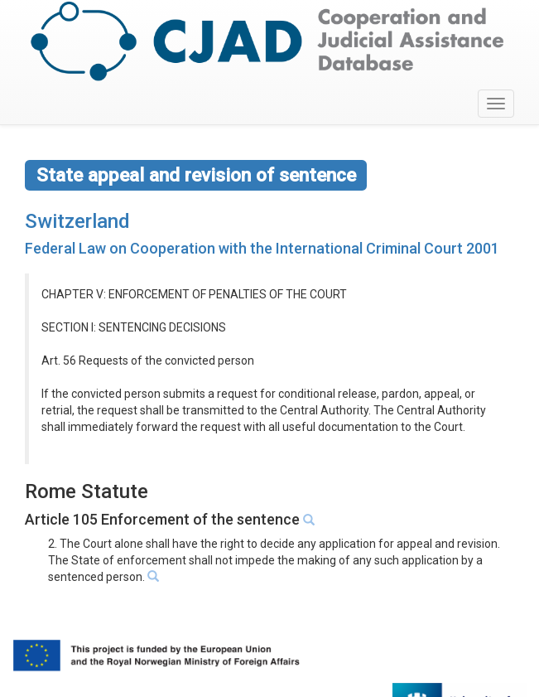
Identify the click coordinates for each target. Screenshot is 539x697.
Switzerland (77, 221)
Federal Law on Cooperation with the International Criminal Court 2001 (262, 248)
